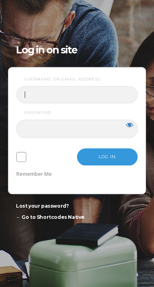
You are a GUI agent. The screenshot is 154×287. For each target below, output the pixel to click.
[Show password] (130, 125)
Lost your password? (42, 206)
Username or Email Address (62, 79)
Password (37, 113)
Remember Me (34, 174)
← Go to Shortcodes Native (50, 217)
